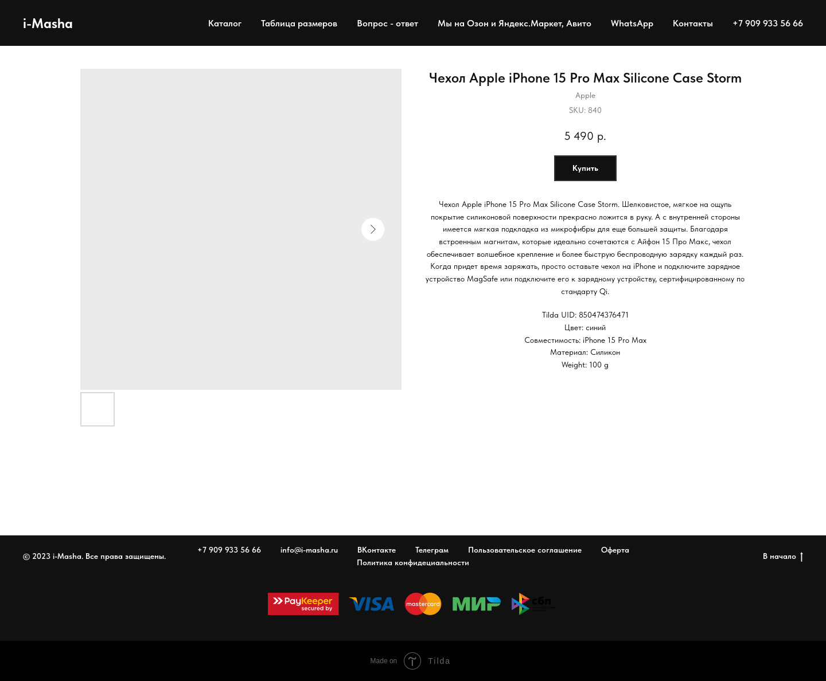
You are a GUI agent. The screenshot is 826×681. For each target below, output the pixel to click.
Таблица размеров (299, 23)
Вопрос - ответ (387, 23)
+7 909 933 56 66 (768, 23)
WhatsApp (632, 23)
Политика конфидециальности (413, 562)
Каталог (224, 23)
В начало (783, 556)
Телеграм (432, 549)
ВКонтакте (376, 549)
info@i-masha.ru (309, 549)
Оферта (615, 549)
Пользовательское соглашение (525, 549)
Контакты (693, 23)
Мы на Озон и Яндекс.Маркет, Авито (514, 23)
